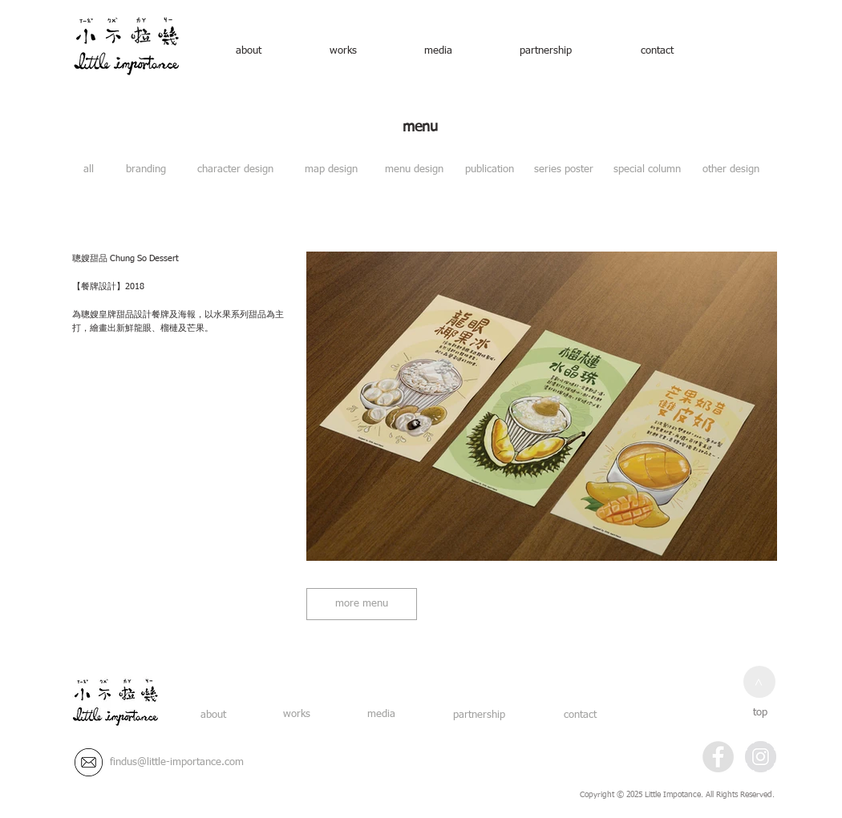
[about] (248, 51)
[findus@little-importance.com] (176, 763)
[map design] (331, 170)
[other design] (730, 170)
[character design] (235, 170)
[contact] (657, 51)
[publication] (489, 170)
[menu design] (414, 170)
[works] (343, 51)
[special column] (647, 170)
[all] (88, 170)
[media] (438, 51)
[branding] (146, 170)
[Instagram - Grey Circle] (760, 756)
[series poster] (564, 170)
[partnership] (545, 51)
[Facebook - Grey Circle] (718, 756)
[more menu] (361, 604)
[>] (759, 682)
